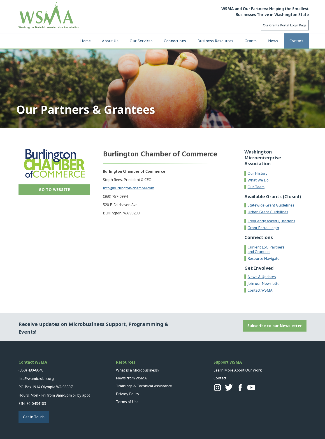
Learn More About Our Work (238, 370)
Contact (296, 40)
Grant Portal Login (263, 227)
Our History (257, 173)
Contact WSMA (260, 290)
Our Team (256, 186)
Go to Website (54, 189)
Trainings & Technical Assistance (144, 385)
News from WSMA (131, 378)
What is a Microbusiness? (137, 370)
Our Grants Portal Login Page (284, 25)
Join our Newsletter (264, 283)
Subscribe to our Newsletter (274, 325)
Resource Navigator (264, 258)
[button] (110, 41)
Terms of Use (127, 401)
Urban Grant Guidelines (268, 211)
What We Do (258, 180)
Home (85, 40)
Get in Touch (33, 416)
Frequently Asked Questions (271, 220)
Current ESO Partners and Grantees (266, 249)
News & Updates (262, 276)
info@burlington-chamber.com (128, 188)
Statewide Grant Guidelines (271, 205)
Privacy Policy (127, 393)
